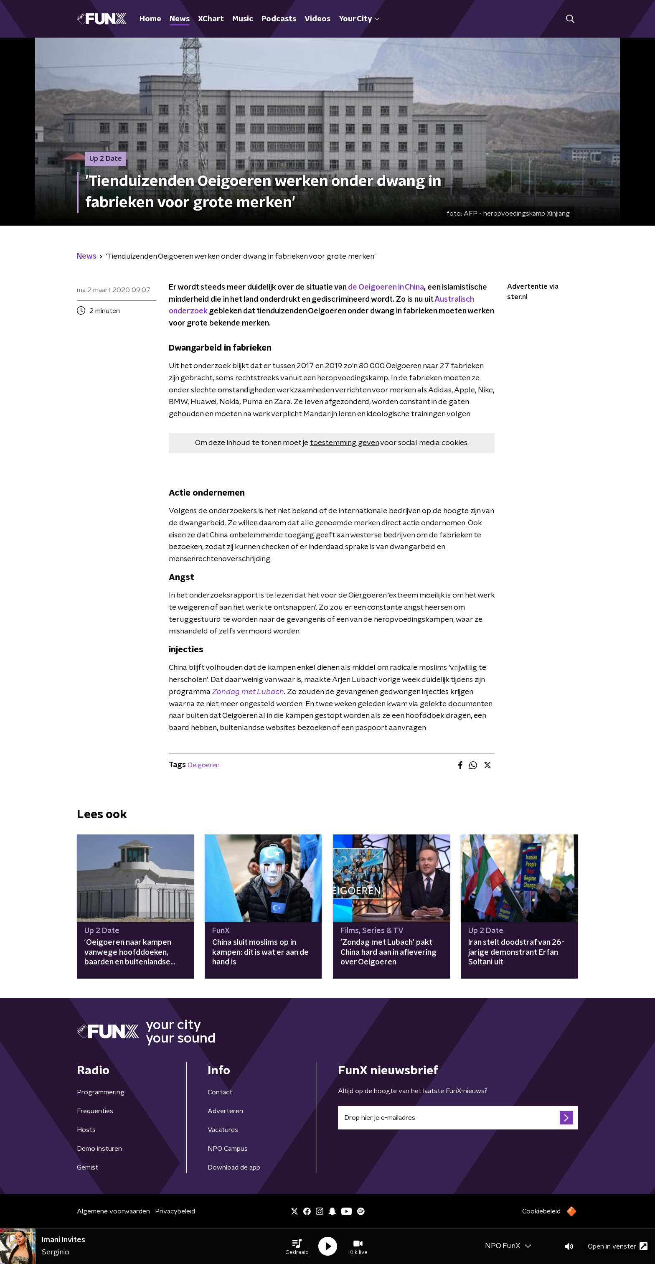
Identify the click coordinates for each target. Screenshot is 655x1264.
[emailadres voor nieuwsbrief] (458, 1117)
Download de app (234, 1167)
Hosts (86, 1130)
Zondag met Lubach (248, 692)
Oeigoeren (204, 765)
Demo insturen (99, 1148)
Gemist (87, 1167)
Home (150, 19)
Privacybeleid (175, 1211)
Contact (220, 1092)
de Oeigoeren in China (386, 287)
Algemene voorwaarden (113, 1211)
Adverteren (225, 1111)
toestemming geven (344, 443)
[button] (297, 1246)
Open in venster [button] (617, 1246)
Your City (359, 19)
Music (242, 19)
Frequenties (95, 1111)
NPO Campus (228, 1148)
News (180, 19)
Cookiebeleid (541, 1211)
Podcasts (278, 19)
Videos (317, 19)
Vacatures (223, 1130)
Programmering (100, 1092)
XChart (211, 19)
